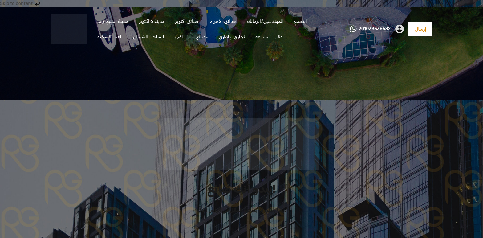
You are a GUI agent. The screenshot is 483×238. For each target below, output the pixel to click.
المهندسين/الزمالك (265, 21)
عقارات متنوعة (269, 36)
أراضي (180, 36)
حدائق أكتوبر (187, 21)
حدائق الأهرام (223, 21)
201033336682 (375, 29)
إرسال (420, 29)
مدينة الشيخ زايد (112, 21)
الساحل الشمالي (148, 36)
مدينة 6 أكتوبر (152, 21)
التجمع (300, 21)
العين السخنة (110, 36)
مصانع (202, 36)
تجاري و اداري (232, 36)
